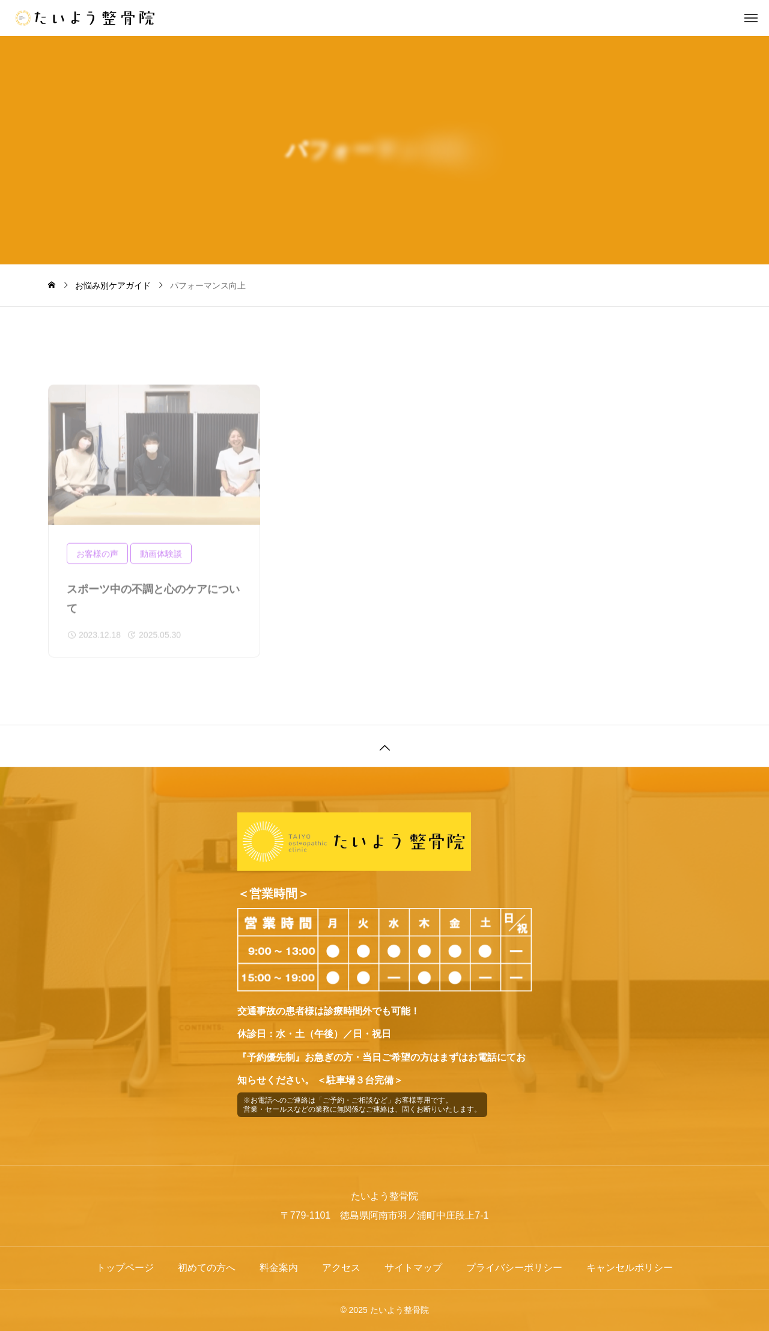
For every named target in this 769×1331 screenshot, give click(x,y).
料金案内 (279, 1267)
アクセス (341, 1267)
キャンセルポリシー (629, 1267)
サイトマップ (413, 1267)
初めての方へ (207, 1267)
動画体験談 (161, 560)
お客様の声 (97, 560)
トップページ (125, 1267)
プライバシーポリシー (514, 1267)
